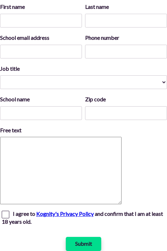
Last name (97, 6)
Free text (10, 130)
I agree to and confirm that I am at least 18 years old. (82, 217)
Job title (10, 68)
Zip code (95, 99)
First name (12, 6)
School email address (24, 37)
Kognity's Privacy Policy (65, 213)
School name (15, 99)
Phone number (102, 37)
